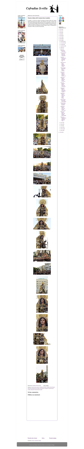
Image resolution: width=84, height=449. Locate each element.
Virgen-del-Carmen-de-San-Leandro (36, 389)
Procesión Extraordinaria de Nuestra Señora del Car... (63, 59)
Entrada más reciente (32, 438)
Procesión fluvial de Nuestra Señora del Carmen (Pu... (63, 54)
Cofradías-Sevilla (49, 387)
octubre (62, 44)
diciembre (62, 41)
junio (62, 122)
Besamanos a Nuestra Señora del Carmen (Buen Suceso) (63, 95)
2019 (61, 33)
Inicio (43, 438)
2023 (61, 29)
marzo (62, 127)
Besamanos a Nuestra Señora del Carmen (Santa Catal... (63, 108)
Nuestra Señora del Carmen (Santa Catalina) (63, 69)
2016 (61, 38)
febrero (62, 128)
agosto (62, 47)
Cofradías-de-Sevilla (42, 387)
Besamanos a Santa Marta (63, 51)
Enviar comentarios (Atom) (36, 440)
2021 (61, 30)
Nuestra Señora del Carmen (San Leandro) (63, 100)
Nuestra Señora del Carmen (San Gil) (63, 104)
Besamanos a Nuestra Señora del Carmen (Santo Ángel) (63, 113)
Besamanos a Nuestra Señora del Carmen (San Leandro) (63, 90)
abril (62, 125)
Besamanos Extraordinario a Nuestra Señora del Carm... (63, 119)
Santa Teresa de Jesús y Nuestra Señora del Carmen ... (63, 64)
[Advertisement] (42, 429)
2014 (61, 132)
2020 (61, 32)
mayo (62, 124)
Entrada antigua (52, 438)
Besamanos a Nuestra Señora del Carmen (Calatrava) (63, 79)
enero (62, 130)
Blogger (53, 444)
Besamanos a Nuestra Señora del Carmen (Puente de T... (63, 74)
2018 (61, 35)
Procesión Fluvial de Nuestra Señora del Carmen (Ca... (63, 84)
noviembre (62, 42)
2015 (61, 40)
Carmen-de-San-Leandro (35, 387)
